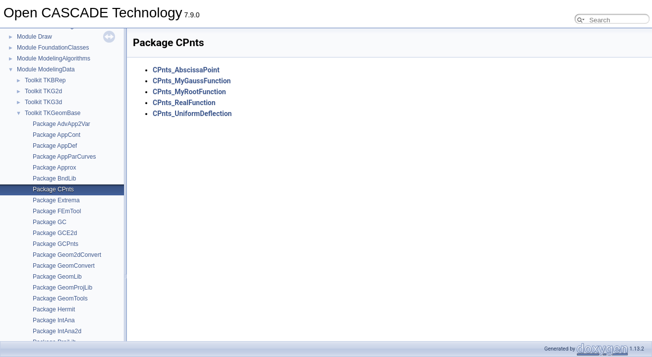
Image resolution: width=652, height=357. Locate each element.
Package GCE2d (55, 233)
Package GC (49, 222)
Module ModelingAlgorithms (53, 58)
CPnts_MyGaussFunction (192, 81)
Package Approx (54, 167)
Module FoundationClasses (53, 47)
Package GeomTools (60, 298)
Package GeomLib (57, 276)
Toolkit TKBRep (45, 80)
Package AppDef (55, 145)
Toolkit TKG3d (43, 102)
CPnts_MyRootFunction (189, 92)
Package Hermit (54, 309)
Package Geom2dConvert (67, 254)
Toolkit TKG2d (43, 91)
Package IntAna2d (57, 331)
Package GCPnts (55, 243)
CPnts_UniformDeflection (192, 114)
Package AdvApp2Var (61, 123)
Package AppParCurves (64, 156)
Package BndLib (54, 178)
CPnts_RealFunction (184, 103)
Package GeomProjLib (62, 287)
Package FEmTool (57, 211)
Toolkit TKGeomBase (53, 113)
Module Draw (34, 36)
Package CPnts (53, 189)
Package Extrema (56, 200)
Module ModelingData (46, 69)
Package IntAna (54, 320)
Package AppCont (56, 134)
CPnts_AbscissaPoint (186, 70)
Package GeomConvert (64, 265)
